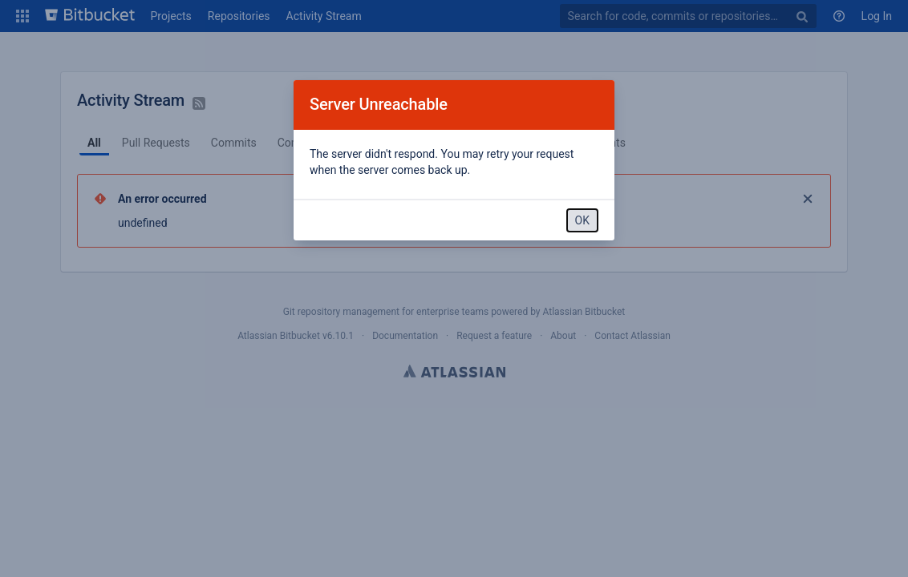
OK (582, 220)
